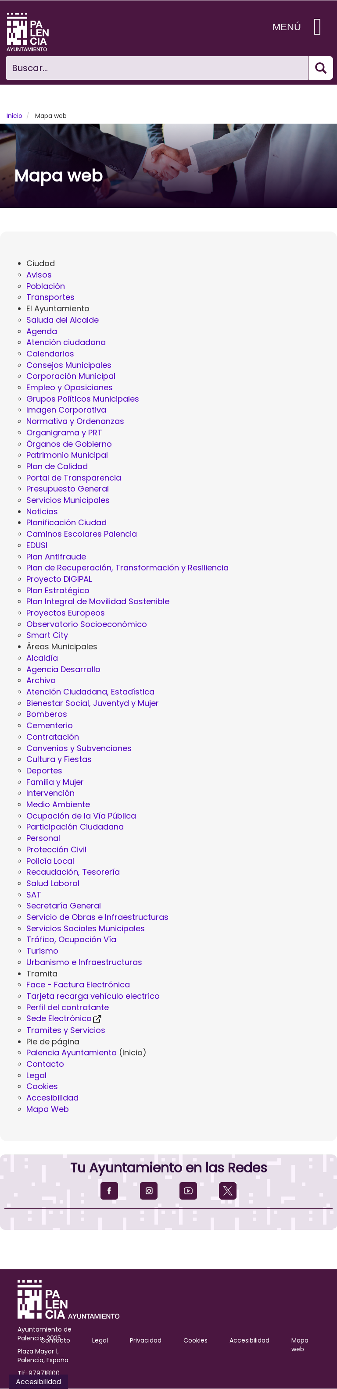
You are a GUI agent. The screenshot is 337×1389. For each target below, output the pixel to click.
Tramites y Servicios (65, 1030)
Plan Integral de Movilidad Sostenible (97, 601)
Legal (36, 1075)
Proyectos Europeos (65, 612)
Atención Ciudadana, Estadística (90, 691)
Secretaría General (63, 905)
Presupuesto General (67, 488)
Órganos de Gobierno (69, 443)
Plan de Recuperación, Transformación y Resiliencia (127, 567)
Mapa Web (47, 1109)
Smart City (47, 635)
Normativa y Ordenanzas (75, 421)
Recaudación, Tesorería (73, 871)
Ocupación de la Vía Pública (81, 815)
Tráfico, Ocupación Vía (71, 939)
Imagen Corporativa (66, 409)
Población (45, 286)
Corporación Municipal (70, 375)
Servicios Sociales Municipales (85, 928)
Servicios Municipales (68, 500)
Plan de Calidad (57, 466)
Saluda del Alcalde (62, 319)
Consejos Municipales (68, 365)
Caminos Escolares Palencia (81, 533)
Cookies (42, 1086)
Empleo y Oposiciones (69, 387)
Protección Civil (56, 849)
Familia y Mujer (55, 781)
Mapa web (299, 1344)
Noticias (42, 511)
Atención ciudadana (66, 342)
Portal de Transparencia (73, 477)
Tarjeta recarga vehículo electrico (93, 995)
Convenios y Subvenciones (79, 748)
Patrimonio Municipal (67, 454)
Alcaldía (42, 657)
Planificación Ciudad (66, 522)
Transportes (50, 297)
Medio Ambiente (58, 804)
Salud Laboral (52, 883)
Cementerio (49, 725)
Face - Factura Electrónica (78, 984)
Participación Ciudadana (75, 826)
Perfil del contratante (67, 1007)
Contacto (45, 1063)
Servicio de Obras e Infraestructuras (97, 917)
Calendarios (50, 353)
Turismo (42, 950)
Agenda (41, 331)
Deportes (44, 770)
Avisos (39, 274)
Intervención (50, 792)
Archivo (41, 680)
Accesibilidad (52, 1097)
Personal (43, 838)
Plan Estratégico (58, 590)
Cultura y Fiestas (59, 759)
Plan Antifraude (56, 556)
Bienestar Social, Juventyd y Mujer (92, 703)
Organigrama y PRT (64, 432)
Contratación (52, 736)
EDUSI (36, 545)
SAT (33, 894)
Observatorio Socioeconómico (86, 624)
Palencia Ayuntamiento (71, 1052)
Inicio (14, 115)
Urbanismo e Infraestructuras (84, 962)
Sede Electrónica (64, 1018)
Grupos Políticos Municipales (82, 398)
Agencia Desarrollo (63, 669)
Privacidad (145, 1340)
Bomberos (46, 714)
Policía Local (50, 860)
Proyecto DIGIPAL (59, 578)
